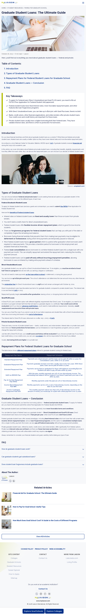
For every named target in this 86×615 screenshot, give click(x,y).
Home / (4, 8)
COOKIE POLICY (27, 549)
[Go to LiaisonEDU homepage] (10, 3)
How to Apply (14, 574)
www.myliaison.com (43, 601)
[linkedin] (13, 481)
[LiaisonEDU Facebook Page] (45, 593)
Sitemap (14, 578)
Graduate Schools (14, 562)
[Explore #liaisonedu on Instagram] (41, 593)
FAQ (8, 88)
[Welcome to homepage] (43, 598)
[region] (43, 273)
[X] (10, 481)
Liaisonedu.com (72, 558)
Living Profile (72, 562)
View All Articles (43, 536)
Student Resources (14, 566)
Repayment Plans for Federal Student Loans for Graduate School (38, 78)
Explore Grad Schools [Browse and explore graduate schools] (33, 611)
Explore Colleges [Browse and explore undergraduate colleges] (54, 611)
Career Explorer (14, 570)
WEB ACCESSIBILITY (57, 549)
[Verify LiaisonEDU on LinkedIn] (49, 593)
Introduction (12, 68)
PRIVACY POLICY (41, 549)
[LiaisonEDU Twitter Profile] (36, 593)
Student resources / (16, 8)
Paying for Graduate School (36, 8)
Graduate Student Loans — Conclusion (25, 83)
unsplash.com (79, 186)
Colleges (14, 558)
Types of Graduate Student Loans (22, 73)
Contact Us (43, 558)
